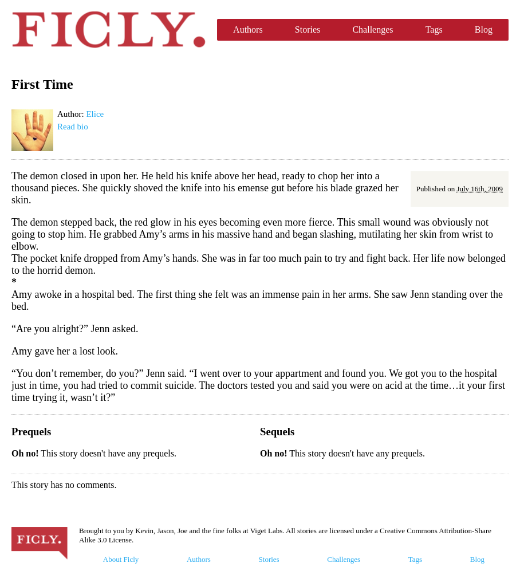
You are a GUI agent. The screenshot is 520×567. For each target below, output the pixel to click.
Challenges (372, 29)
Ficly (108, 29)
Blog (484, 29)
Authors (248, 29)
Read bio (72, 126)
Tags (434, 29)
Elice (95, 114)
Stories (307, 29)
